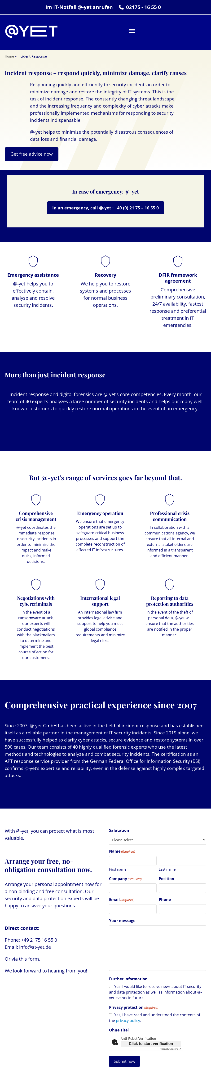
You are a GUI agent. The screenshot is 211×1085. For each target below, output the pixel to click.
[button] (132, 31)
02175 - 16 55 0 (143, 7)
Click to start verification (151, 1044)
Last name (167, 869)
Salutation (119, 830)
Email (121, 899)
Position (166, 878)
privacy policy (128, 1020)
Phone (165, 899)
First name (117, 869)
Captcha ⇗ (170, 1048)
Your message (122, 920)
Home (9, 56)
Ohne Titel (119, 1030)
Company (125, 879)
